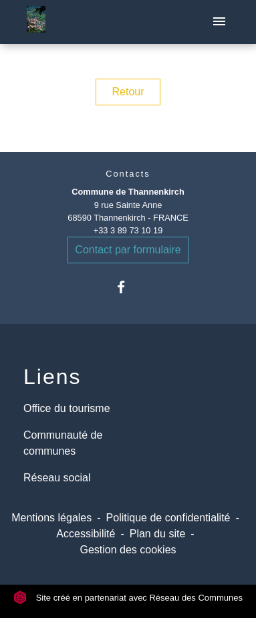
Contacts (128, 174)
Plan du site (158, 533)
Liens (52, 377)
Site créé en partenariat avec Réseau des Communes (128, 598)
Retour (128, 91)
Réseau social (57, 477)
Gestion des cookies (128, 549)
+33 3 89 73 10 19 (128, 230)
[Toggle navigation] (219, 22)
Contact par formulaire (127, 249)
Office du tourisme (66, 408)
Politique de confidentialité (168, 517)
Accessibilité (85, 533)
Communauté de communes (62, 443)
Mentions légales (51, 517)
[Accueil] (36, 22)
